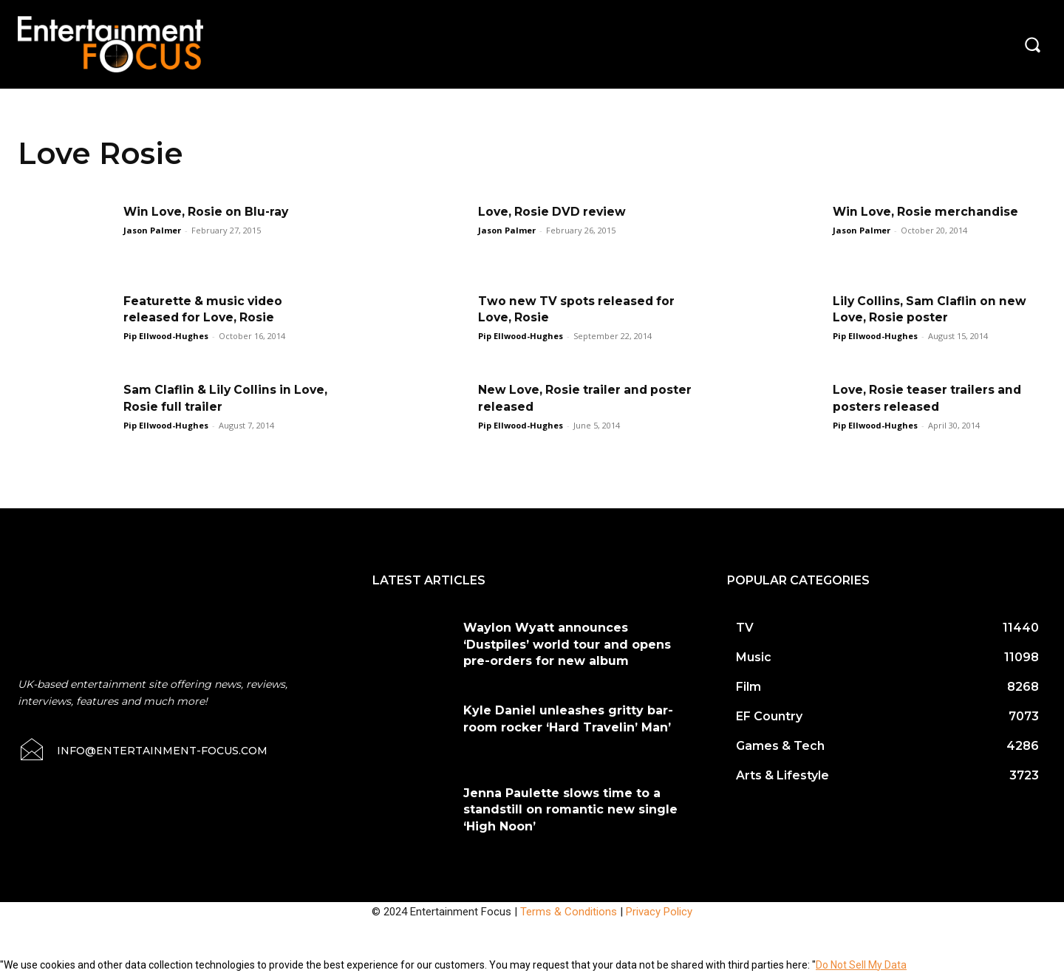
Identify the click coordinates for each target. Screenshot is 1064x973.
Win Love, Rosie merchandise (928, 212)
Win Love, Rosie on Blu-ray (208, 212)
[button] (1032, 44)
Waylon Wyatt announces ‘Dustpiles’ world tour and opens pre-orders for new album (567, 644)
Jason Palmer (152, 230)
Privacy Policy (659, 911)
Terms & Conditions (568, 911)
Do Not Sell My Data (861, 965)
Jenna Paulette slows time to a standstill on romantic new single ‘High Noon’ (570, 809)
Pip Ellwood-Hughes (165, 335)
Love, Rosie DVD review (554, 212)
